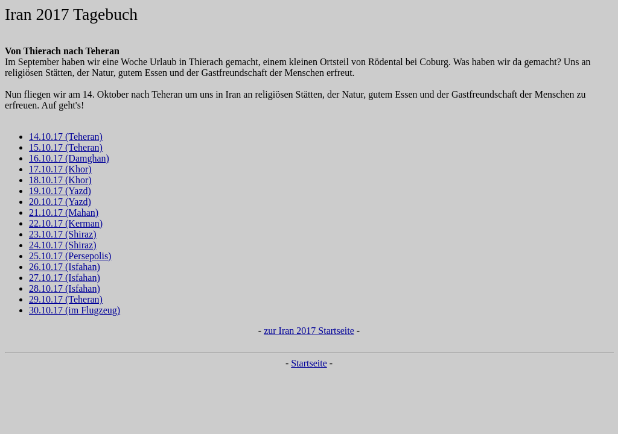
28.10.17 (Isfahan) (64, 288)
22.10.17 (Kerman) (66, 223)
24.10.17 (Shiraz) (63, 245)
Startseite (309, 363)
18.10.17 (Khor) (60, 180)
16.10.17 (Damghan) (69, 158)
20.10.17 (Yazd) (60, 202)
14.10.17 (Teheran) (66, 136)
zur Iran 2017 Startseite (309, 331)
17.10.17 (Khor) (60, 169)
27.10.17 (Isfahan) (64, 277)
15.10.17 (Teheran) (66, 147)
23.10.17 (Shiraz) (63, 234)
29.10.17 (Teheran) (66, 299)
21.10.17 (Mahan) (63, 212)
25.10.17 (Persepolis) (70, 256)
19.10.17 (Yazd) (60, 191)
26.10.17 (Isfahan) (64, 267)
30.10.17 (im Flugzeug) (74, 310)
